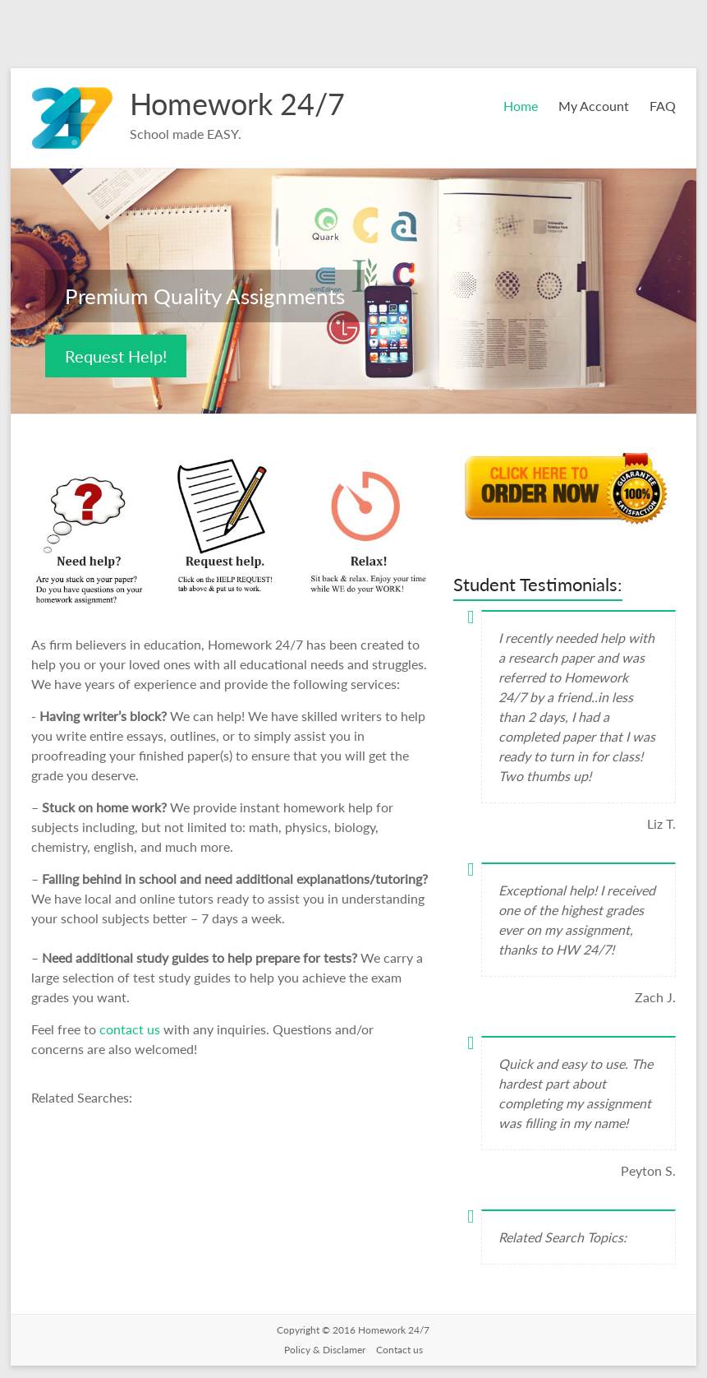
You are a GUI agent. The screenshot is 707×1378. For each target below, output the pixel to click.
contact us (131, 1029)
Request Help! (116, 356)
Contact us (399, 1349)
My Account (593, 105)
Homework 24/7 (237, 104)
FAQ (663, 105)
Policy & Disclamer (326, 1349)
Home (520, 105)
